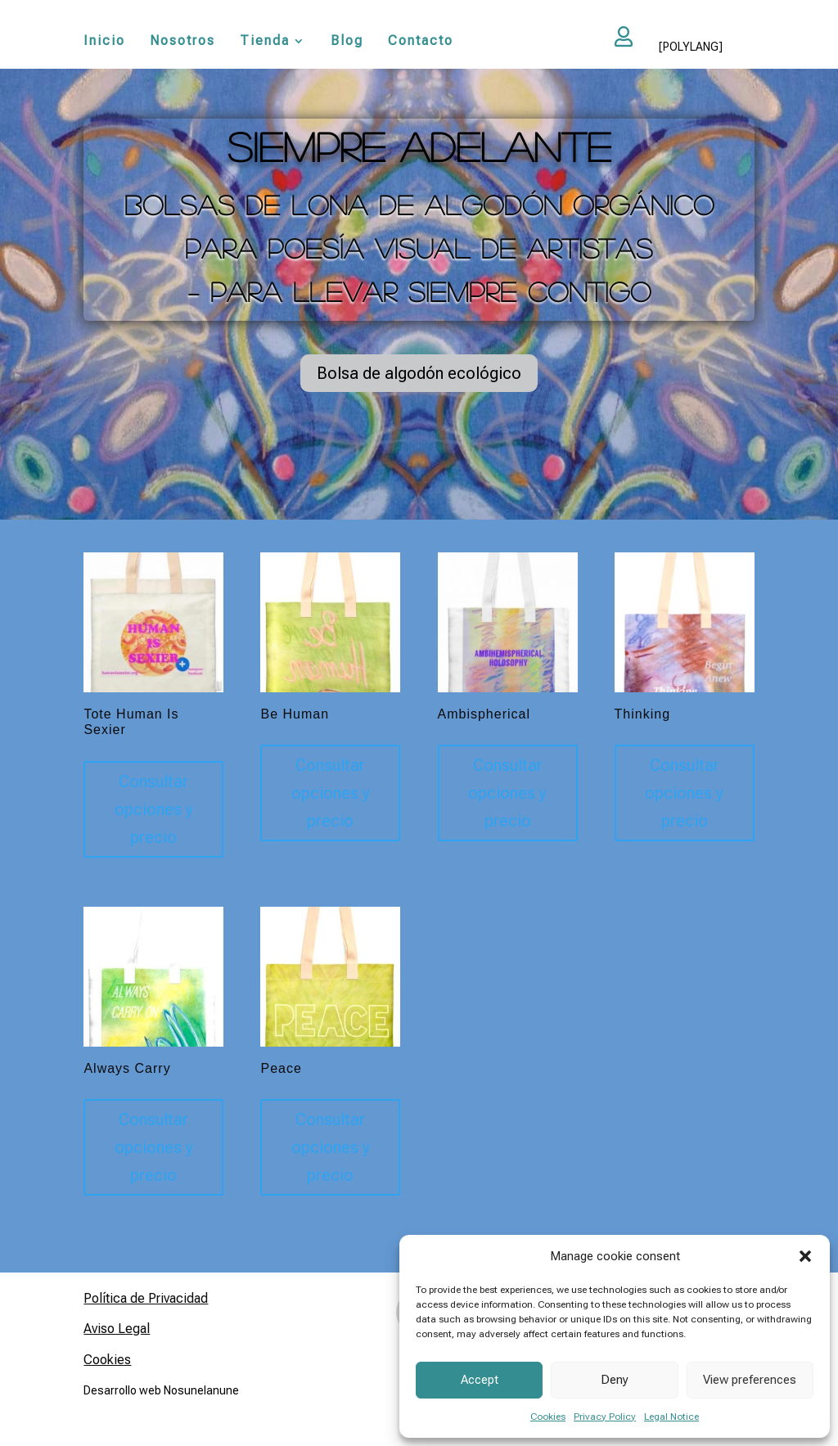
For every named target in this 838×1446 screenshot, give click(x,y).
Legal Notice (671, 1416)
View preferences (749, 1379)
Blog (347, 41)
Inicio (104, 41)
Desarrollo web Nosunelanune (161, 1390)
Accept (479, 1379)
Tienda (265, 41)
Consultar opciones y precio (154, 809)
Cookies (547, 1416)
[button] (805, 1256)
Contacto (420, 41)
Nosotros (182, 41)
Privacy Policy (605, 1416)
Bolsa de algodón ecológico (419, 373)
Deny (614, 1379)
